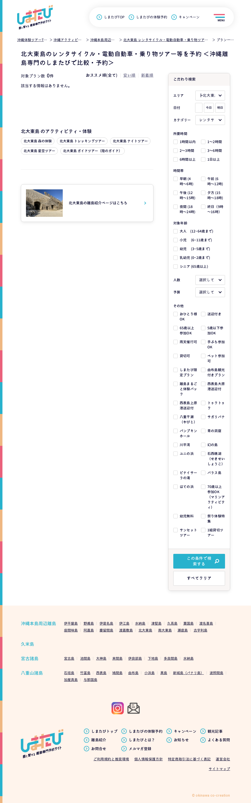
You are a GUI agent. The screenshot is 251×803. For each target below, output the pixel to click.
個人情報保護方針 (148, 759)
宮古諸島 (29, 659)
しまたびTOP (114, 17)
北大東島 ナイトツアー (130, 141)
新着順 (147, 75)
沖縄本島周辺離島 (38, 623)
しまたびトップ (104, 731)
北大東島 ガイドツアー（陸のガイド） (92, 150)
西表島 (101, 672)
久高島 (172, 623)
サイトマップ (219, 768)
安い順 (129, 75)
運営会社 (223, 759)
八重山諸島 (32, 673)
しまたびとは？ (142, 740)
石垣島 (69, 672)
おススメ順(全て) (102, 75)
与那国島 (90, 679)
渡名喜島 (206, 623)
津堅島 (156, 623)
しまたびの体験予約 (151, 17)
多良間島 (170, 658)
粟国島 (188, 623)
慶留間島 (106, 630)
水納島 (140, 623)
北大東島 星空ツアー (39, 150)
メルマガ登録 (140, 748)
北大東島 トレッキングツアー (82, 141)
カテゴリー (182, 120)
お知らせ (181, 740)
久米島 (27, 644)
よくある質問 (219, 740)
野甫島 (89, 623)
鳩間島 (117, 672)
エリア (178, 95)
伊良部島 (135, 658)
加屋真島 (71, 679)
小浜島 (149, 672)
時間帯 (178, 170)
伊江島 (124, 623)
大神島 (101, 658)
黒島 (163, 672)
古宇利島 (200, 630)
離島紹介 (98, 740)
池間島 (85, 658)
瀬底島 (182, 630)
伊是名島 (106, 623)
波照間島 (216, 672)
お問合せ (98, 748)
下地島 (153, 658)
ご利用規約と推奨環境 (111, 759)
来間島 (117, 658)
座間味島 (71, 630)
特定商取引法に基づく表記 (189, 759)
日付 (176, 107)
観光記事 (215, 731)
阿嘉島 (89, 630)
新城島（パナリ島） (188, 672)
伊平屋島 (71, 623)
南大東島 (165, 630)
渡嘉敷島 (126, 630)
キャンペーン (189, 17)
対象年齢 (180, 223)
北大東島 (145, 630)
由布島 (133, 672)
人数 (176, 280)
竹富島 (85, 672)
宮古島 (69, 658)
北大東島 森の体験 (38, 141)
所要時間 (180, 133)
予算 (176, 292)
